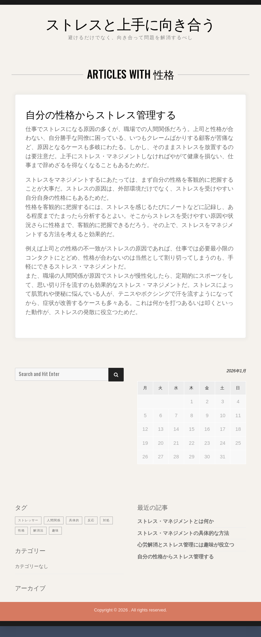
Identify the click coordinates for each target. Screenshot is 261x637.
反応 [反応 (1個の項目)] (101, 520)
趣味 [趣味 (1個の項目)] (76, 530)
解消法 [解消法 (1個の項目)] (57, 530)
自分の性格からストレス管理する (116, 113)
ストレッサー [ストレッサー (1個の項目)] (30, 520)
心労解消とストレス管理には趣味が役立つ (185, 545)
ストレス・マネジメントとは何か (175, 521)
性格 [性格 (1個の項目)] (39, 530)
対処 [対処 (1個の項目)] (22, 530)
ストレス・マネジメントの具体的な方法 (183, 533)
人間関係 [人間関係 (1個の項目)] (59, 520)
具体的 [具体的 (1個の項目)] (82, 520)
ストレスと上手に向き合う (130, 22)
